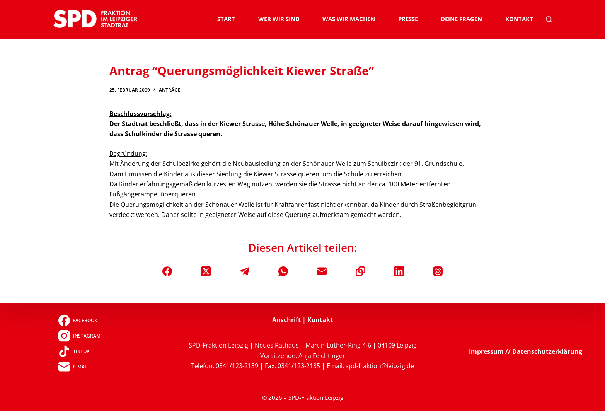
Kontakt (519, 19)
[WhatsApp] (283, 271)
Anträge (170, 90)
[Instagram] (79, 336)
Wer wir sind (279, 19)
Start (226, 19)
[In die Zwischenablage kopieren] (360, 271)
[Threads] (437, 271)
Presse (408, 19)
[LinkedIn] (399, 271)
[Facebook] (167, 271)
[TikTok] (79, 351)
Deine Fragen (461, 19)
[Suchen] (549, 19)
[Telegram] (244, 271)
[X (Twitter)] (205, 271)
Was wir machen (348, 19)
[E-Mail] (321, 271)
